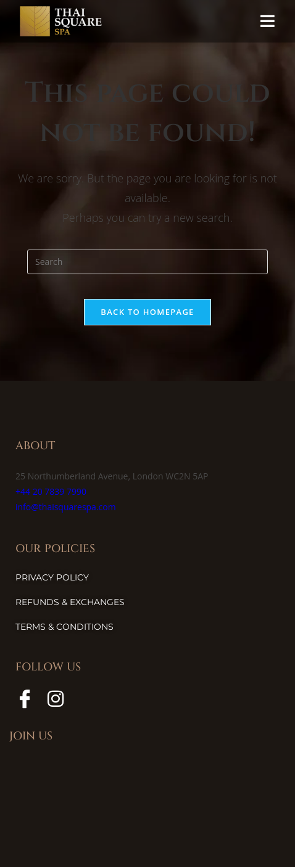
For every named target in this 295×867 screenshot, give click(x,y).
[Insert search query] (147, 262)
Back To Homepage (147, 311)
